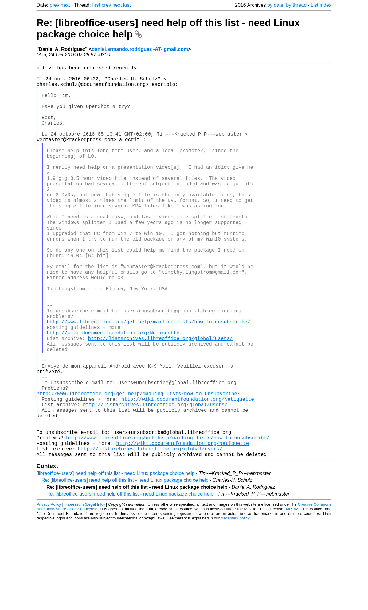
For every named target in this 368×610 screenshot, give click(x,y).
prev (54, 5)
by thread (296, 5)
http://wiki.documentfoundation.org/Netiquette (113, 392)
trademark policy (235, 605)
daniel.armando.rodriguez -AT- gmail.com (140, 49)
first (96, 5)
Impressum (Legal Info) (84, 591)
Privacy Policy (49, 591)
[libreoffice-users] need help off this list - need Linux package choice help (115, 560)
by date (275, 5)
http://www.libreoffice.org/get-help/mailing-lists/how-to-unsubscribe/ (148, 379)
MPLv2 (292, 596)
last (127, 5)
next (65, 5)
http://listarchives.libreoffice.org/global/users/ (160, 399)
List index (321, 5)
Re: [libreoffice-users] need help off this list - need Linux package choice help (125, 567)
